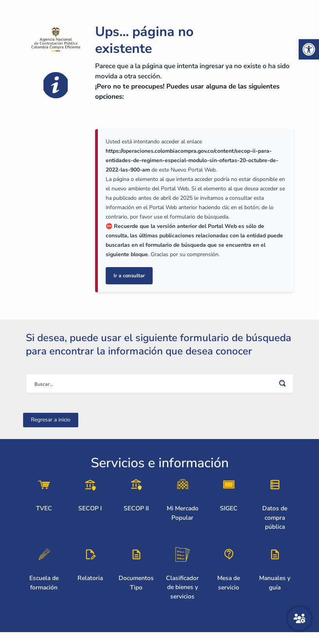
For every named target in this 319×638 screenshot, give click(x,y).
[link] (309, 49)
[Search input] (154, 383)
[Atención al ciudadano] (299, 618)
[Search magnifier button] (283, 383)
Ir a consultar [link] (129, 275)
